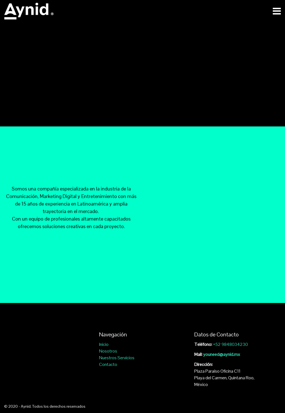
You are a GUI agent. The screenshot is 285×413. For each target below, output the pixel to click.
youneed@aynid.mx (221, 354)
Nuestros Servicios (116, 358)
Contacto (108, 364)
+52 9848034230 (230, 344)
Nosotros (108, 351)
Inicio (104, 344)
